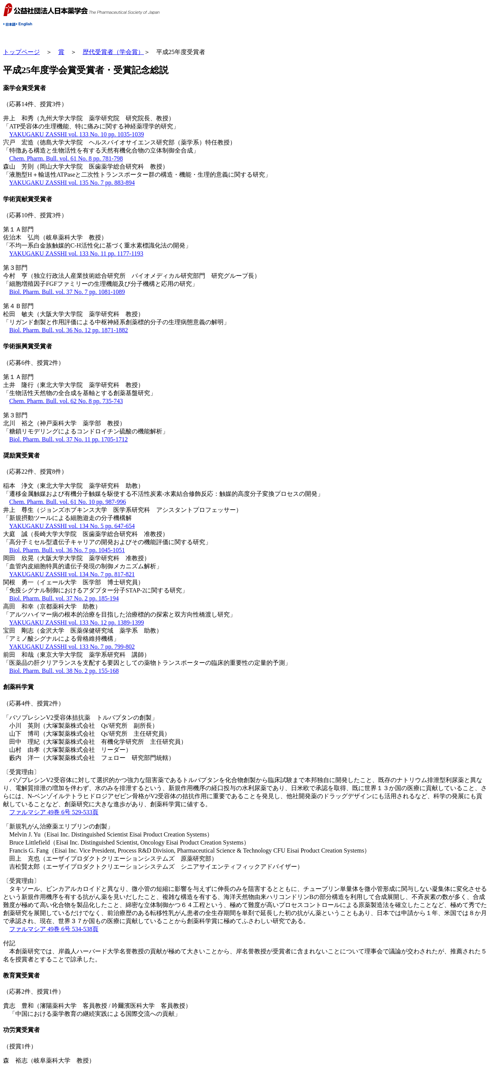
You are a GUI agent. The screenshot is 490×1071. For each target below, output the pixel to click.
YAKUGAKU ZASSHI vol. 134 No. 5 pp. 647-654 (72, 526)
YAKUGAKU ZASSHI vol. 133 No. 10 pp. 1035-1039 (76, 134)
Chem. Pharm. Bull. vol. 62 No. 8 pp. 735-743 (66, 401)
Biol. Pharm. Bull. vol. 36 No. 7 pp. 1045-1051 (67, 550)
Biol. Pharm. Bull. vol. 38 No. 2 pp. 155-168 (64, 671)
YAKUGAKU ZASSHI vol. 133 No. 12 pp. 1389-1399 (76, 622)
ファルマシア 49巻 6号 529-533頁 (53, 812)
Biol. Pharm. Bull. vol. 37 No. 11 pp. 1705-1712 (68, 439)
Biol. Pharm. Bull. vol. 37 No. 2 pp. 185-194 (64, 598)
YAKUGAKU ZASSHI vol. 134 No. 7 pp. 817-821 (72, 574)
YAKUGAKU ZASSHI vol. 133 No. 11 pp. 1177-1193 (76, 253)
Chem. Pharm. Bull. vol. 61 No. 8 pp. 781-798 (66, 158)
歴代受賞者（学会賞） (113, 52)
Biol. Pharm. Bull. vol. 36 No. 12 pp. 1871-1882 (68, 330)
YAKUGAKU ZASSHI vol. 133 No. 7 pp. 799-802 (72, 646)
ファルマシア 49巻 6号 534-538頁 (53, 929)
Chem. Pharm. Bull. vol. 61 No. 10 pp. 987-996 (67, 502)
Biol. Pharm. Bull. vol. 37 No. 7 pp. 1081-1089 (67, 292)
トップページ (21, 52)
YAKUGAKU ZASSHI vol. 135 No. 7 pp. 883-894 (72, 182)
